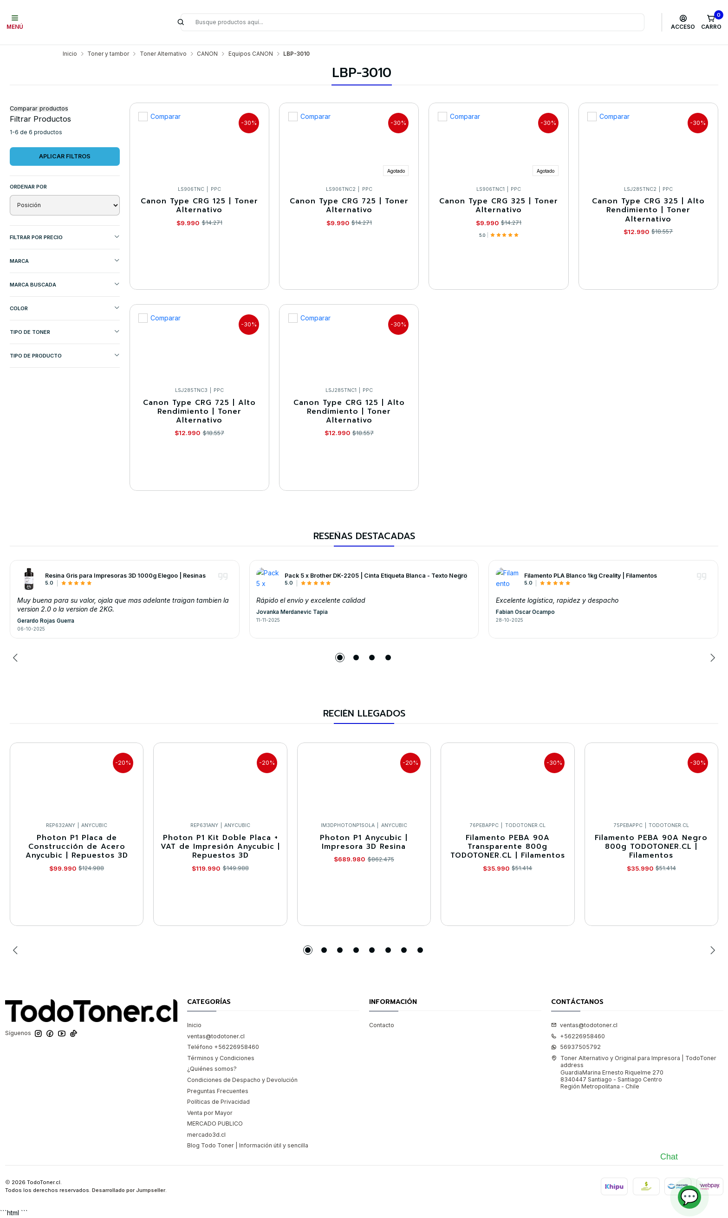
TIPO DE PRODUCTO (65, 355)
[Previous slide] (17, 657)
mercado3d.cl (206, 1134)
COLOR (65, 308)
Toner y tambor (108, 54)
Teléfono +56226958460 (223, 1046)
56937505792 (576, 1046)
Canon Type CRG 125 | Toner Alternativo (199, 205)
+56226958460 (578, 1036)
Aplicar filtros (65, 156)
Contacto (381, 1025)
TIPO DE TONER (65, 331)
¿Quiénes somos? (212, 1068)
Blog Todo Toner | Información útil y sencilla (247, 1145)
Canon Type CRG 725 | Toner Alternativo (349, 205)
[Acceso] (683, 22)
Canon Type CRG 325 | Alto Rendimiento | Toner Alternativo (648, 210)
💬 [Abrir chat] (689, 1197)
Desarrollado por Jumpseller (128, 1190)
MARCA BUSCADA (65, 284)
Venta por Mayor (210, 1112)
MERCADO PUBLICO (215, 1123)
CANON (207, 54)
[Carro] (711, 22)
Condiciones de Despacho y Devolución (242, 1079)
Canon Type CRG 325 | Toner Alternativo (498, 205)
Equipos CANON (250, 54)
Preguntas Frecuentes (217, 1091)
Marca (65, 260)
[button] (339, 657)
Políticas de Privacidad (218, 1101)
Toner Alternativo (163, 54)
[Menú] (15, 22)
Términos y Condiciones (220, 1058)
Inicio (70, 54)
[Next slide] (711, 657)
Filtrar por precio (65, 237)
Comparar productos (39, 109)
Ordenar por (28, 186)
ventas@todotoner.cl (216, 1036)
